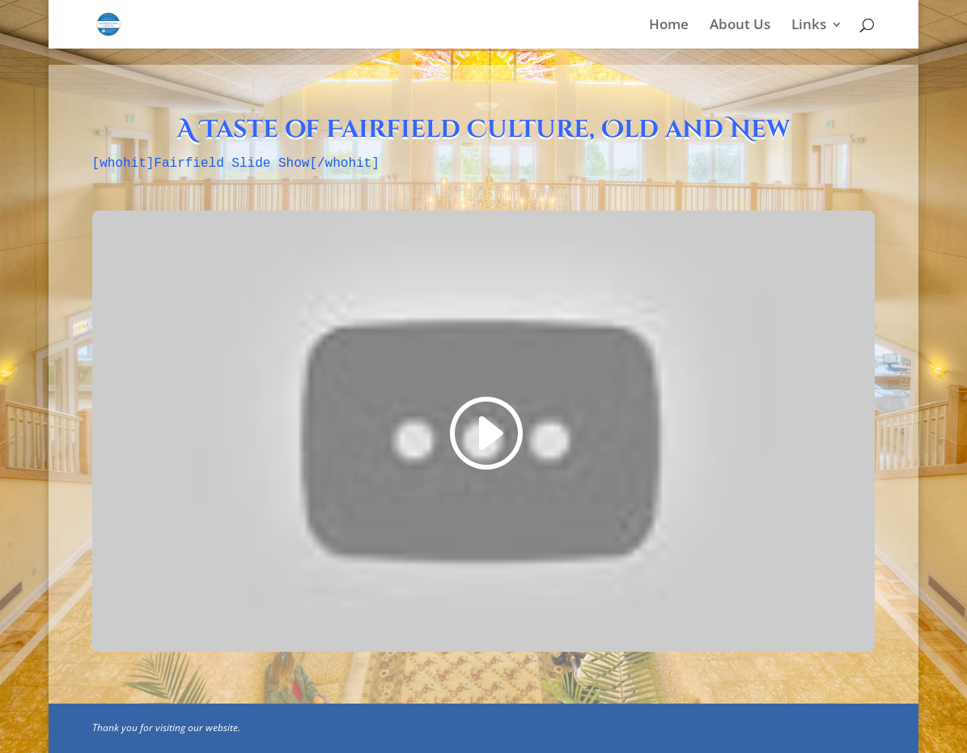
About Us (740, 26)
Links (808, 26)
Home (669, 26)
